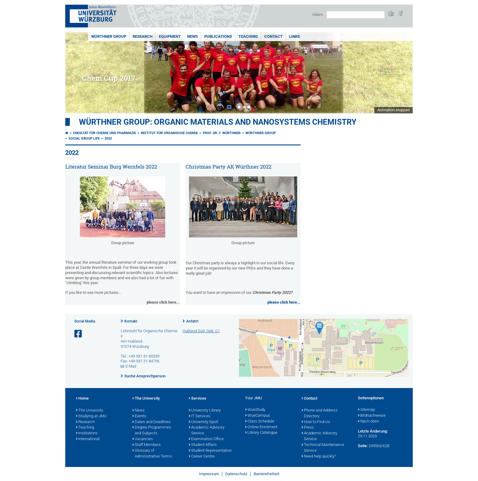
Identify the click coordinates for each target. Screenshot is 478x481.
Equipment (170, 36)
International (88, 439)
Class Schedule (259, 421)
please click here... (284, 302)
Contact (273, 36)
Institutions (87, 433)
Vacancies (142, 439)
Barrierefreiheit (266, 474)
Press (307, 427)
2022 (108, 139)
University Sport (203, 422)
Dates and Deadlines (151, 422)
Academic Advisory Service (206, 430)
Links (294, 36)
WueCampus (257, 416)
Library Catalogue (261, 433)
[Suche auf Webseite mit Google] (355, 14)
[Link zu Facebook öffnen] (78, 334)
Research (142, 36)
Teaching (248, 36)
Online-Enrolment (261, 427)
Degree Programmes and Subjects (151, 430)
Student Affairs (203, 445)
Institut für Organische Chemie (169, 133)
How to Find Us (315, 422)
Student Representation (210, 451)
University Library (205, 410)
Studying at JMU (91, 416)
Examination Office (206, 439)
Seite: (363, 446)
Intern (317, 14)
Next (402, 72)
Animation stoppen (393, 110)
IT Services (199, 416)
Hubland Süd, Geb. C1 (201, 331)
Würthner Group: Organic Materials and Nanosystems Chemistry (217, 121)
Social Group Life (84, 139)
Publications (218, 36)
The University (89, 410)
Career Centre (202, 456)
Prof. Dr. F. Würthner (222, 133)
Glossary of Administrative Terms (152, 453)
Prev (76, 72)
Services (197, 398)
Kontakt (130, 321)
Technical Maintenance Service (322, 448)
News (192, 36)
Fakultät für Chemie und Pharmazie (104, 133)
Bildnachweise (372, 416)
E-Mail (131, 366)
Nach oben (368, 421)
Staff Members (146, 445)
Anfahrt (192, 321)
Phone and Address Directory (319, 413)
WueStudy (255, 410)
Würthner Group (108, 36)
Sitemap (366, 410)
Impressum (209, 474)
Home (82, 398)
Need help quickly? (318, 456)
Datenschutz (236, 474)
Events (139, 416)
